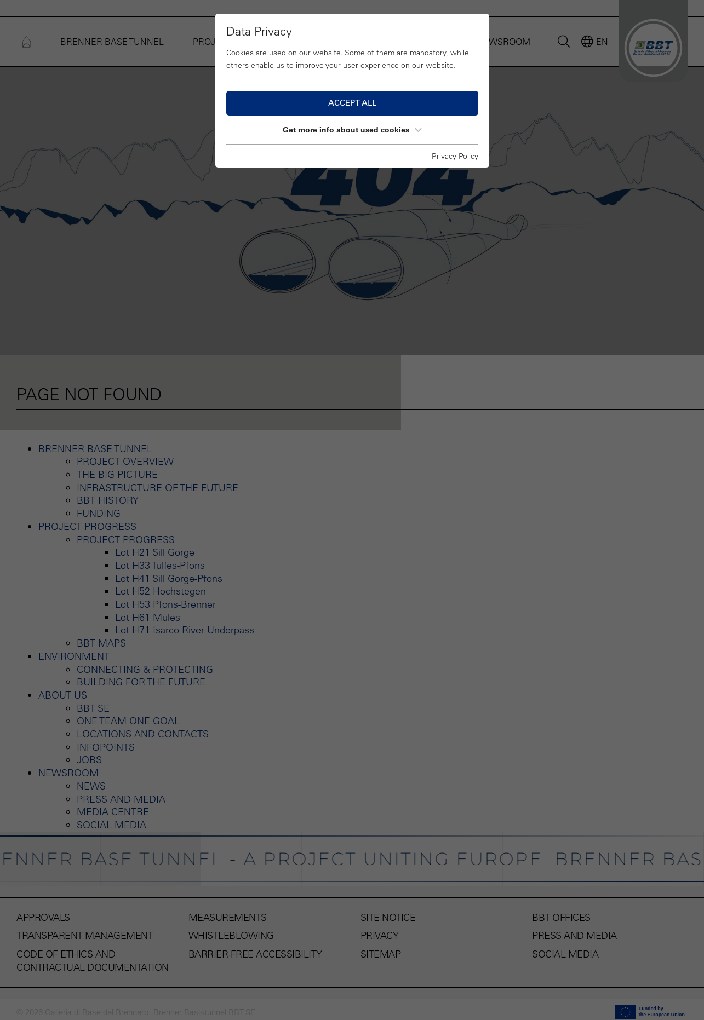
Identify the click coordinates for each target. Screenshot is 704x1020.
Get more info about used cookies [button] (352, 130)
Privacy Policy (455, 156)
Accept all (352, 102)
